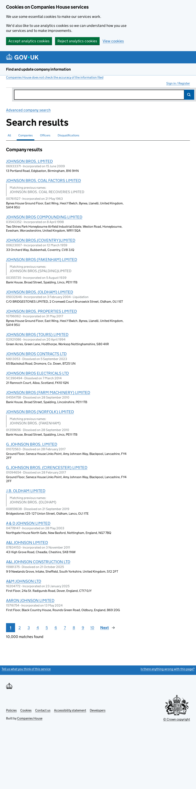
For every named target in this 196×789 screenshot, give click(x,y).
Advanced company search (28, 110)
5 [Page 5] (47, 627)
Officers (45, 135)
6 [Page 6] (56, 627)
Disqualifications (68, 135)
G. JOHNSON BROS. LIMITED (31, 444)
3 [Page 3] (29, 627)
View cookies (113, 41)
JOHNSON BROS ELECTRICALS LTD (37, 373)
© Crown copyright (176, 719)
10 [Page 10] (92, 627)
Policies (11, 710)
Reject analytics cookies (77, 41)
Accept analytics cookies (29, 41)
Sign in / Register (178, 83)
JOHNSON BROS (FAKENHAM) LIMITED (41, 259)
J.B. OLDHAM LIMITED (25, 490)
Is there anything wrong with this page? (167, 669)
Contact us (42, 710)
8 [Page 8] (74, 627)
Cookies (26, 710)
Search (189, 95)
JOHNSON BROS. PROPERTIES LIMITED (41, 311)
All (9, 135)
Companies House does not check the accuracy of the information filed (54, 77)
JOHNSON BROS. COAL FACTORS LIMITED (43, 180)
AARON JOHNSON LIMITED (30, 600)
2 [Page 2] (19, 627)
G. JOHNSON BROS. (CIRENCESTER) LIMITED (46, 467)
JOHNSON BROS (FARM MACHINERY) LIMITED (48, 392)
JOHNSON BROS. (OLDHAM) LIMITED (39, 292)
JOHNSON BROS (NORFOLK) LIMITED (40, 411)
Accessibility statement (70, 710)
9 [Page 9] (83, 627)
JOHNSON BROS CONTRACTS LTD (36, 353)
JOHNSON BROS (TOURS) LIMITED (37, 334)
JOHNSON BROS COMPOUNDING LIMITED (44, 217)
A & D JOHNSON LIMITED (28, 523)
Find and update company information (38, 69)
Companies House (29, 718)
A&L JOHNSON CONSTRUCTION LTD (38, 561)
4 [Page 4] (38, 627)
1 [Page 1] (10, 627)
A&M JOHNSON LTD (23, 581)
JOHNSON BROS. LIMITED (29, 161)
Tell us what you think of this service (26, 669)
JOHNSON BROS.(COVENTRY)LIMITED (40, 240)
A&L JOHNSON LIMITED (27, 542)
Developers (97, 710)
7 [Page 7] (65, 627)
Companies (25, 135)
